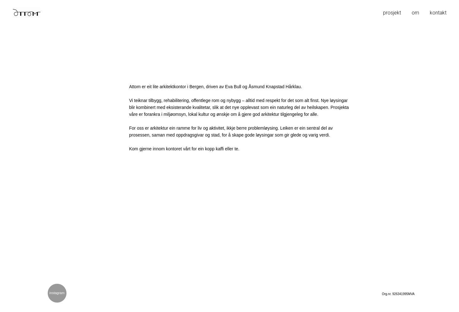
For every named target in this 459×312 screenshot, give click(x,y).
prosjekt (392, 13)
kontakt (438, 13)
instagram (56, 293)
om (415, 13)
